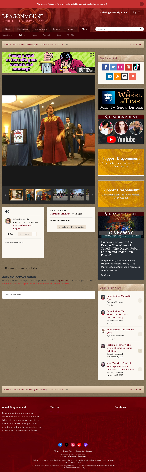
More (84, 29)
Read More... (107, 275)
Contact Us (80, 451)
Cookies (89, 451)
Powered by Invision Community (73, 457)
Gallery (23, 35)
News (7, 29)
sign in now (63, 280)
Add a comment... (13, 294)
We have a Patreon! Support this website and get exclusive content (71, 4)
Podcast (47, 35)
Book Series (8, 35)
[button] (5, 195)
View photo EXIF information (71, 227)
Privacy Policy (68, 451)
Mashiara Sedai (22, 219)
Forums (56, 29)
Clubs (59, 35)
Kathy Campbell (116, 354)
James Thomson (116, 302)
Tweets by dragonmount (62, 412)
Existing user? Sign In (113, 12)
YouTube (71, 35)
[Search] (109, 29)
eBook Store (41, 29)
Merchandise (22, 29)
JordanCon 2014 (60, 213)
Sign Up (137, 12)
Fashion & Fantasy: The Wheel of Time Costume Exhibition (119, 347)
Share (10, 234)
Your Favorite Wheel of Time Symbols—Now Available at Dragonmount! (120, 366)
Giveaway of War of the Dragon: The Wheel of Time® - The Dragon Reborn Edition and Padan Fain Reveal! (120, 248)
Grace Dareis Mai (116, 336)
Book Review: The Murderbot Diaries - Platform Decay (117, 314)
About (35, 35)
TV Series (71, 29)
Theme (57, 451)
